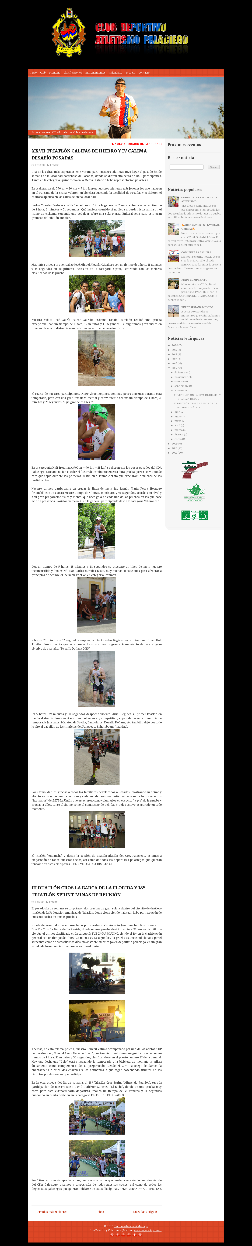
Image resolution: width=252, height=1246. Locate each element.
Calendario (115, 72)
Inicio (33, 72)
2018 (174, 354)
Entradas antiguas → (147, 1212)
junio (177, 416)
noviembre (181, 377)
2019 (174, 349)
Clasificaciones (73, 72)
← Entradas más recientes (49, 1212)
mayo (177, 420)
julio (177, 412)
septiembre (181, 386)
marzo (178, 430)
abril (177, 425)
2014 (174, 443)
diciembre (180, 372)
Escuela (130, 72)
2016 (174, 363)
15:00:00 (40, 165)
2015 (174, 368)
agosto (178, 390)
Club (43, 72)
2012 (174, 452)
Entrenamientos (95, 72)
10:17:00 (39, 901)
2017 (174, 358)
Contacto (144, 72)
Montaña (54, 72)
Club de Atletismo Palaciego (131, 1226)
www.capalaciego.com (148, 1230)
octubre (179, 381)
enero (178, 439)
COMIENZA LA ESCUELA (196, 252)
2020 (175, 345)
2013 (174, 448)
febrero (179, 434)
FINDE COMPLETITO (194, 279)
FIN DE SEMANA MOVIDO (197, 307)
